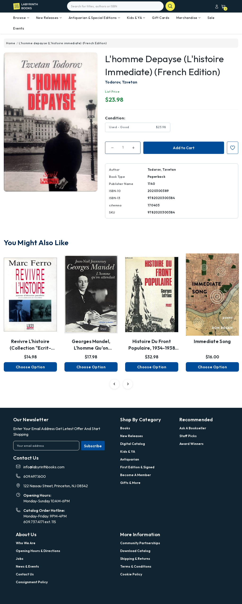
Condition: (115, 118)
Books (125, 428)
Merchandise (188, 18)
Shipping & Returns (135, 558)
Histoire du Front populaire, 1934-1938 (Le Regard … (151, 345)
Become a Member (135, 475)
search (170, 6)
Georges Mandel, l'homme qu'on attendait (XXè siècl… (91, 345)
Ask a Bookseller (192, 428)
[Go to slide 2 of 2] (114, 384)
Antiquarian (129, 459)
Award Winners (191, 444)
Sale (211, 18)
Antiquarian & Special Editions (94, 18)
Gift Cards (160, 18)
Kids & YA (136, 18)
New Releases (49, 18)
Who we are (25, 543)
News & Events (27, 566)
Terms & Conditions (135, 566)
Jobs (19, 558)
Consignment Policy (32, 582)
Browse (21, 18)
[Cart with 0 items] (222, 6)
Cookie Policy (131, 574)
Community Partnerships (140, 543)
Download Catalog (135, 551)
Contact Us (25, 574)
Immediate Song (212, 341)
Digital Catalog (132, 444)
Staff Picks (188, 436)
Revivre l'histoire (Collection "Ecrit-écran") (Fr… (30, 345)
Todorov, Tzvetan (121, 82)
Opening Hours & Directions (38, 551)
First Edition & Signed (137, 467)
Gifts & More (130, 483)
